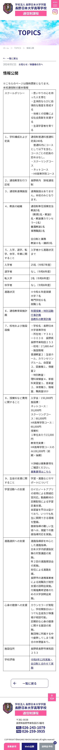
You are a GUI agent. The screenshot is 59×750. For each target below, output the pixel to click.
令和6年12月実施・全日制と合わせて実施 (42, 663)
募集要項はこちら (41, 471)
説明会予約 (47, 746)
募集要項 (11, 746)
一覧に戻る (12, 58)
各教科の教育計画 (41, 319)
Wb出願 (29, 746)
